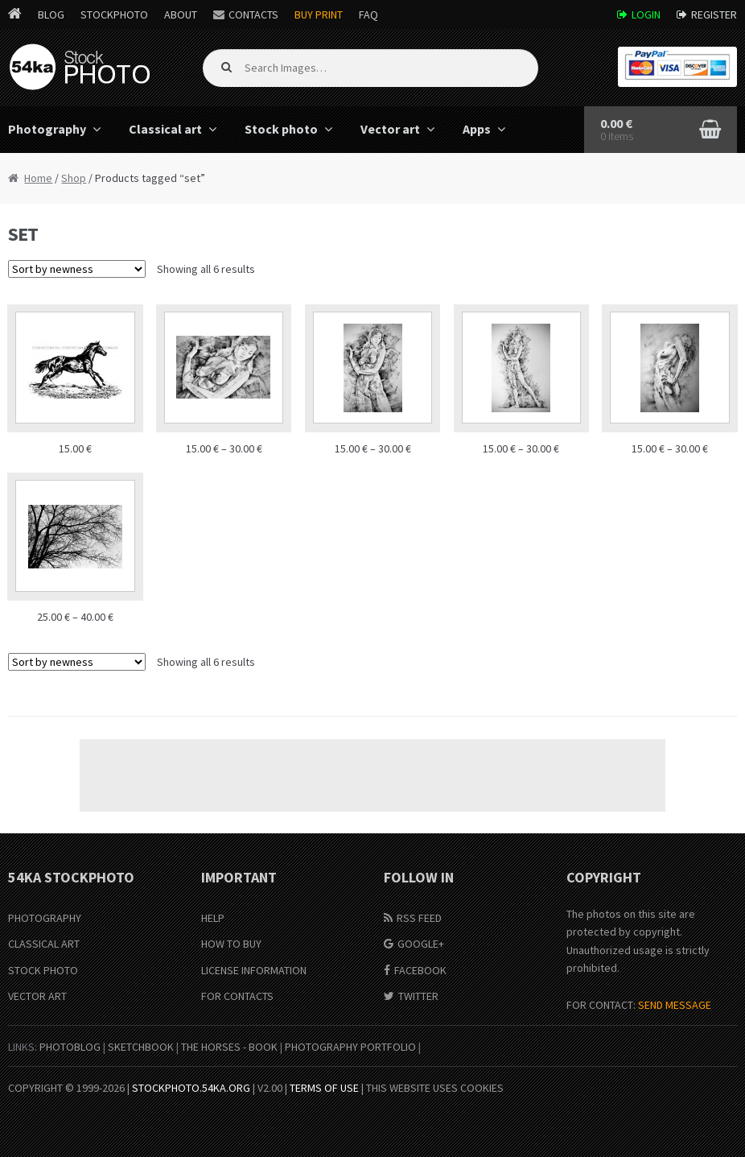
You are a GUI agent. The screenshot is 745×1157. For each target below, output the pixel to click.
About (180, 14)
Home (38, 178)
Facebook (420, 970)
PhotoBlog (70, 1046)
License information (254, 970)
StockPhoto (114, 14)
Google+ (420, 943)
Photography (44, 918)
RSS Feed (419, 918)
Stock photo (281, 129)
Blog (51, 14)
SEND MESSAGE (674, 1005)
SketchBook (141, 1046)
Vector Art (37, 996)
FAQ (368, 14)
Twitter (418, 996)
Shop (73, 178)
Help (212, 918)
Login (646, 14)
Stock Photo (43, 970)
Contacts (253, 14)
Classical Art (44, 943)
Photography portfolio (350, 1046)
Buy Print (318, 14)
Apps (477, 129)
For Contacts (237, 996)
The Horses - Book (229, 1046)
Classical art (165, 129)
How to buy (231, 943)
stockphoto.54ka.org (191, 1088)
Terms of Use (324, 1088)
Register (714, 14)
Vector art (390, 129)
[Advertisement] (372, 775)
